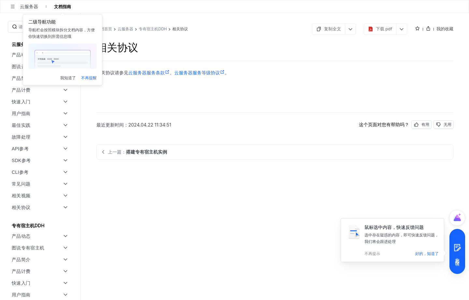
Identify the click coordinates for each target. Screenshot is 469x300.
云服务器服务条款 (149, 72)
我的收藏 (444, 28)
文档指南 (62, 6)
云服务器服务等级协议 (199, 72)
